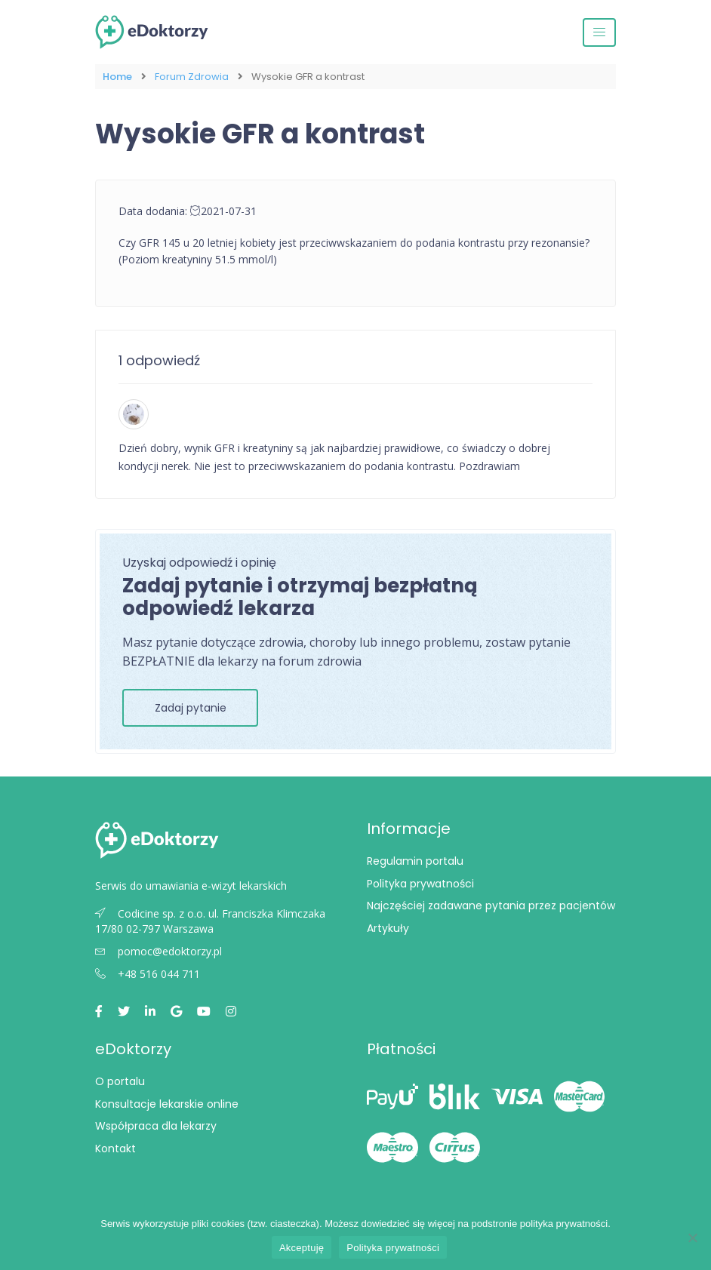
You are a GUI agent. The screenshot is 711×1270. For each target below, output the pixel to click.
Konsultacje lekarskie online (167, 1104)
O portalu (120, 1081)
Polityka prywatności (420, 883)
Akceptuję (301, 1247)
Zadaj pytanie (190, 707)
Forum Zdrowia (192, 76)
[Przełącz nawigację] (599, 32)
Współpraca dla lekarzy (156, 1125)
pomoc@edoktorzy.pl (158, 951)
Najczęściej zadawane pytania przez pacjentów (491, 905)
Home (117, 76)
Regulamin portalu (415, 861)
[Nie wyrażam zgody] (692, 1237)
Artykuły (388, 928)
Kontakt (115, 1148)
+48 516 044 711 (147, 974)
